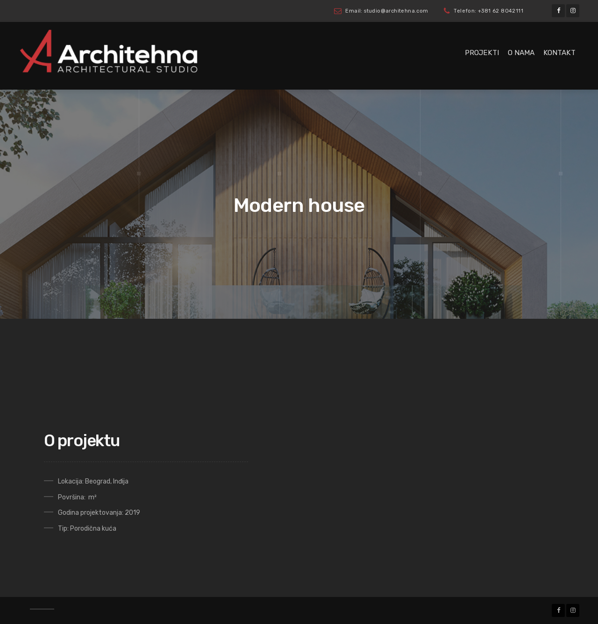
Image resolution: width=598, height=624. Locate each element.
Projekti (482, 53)
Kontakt (559, 53)
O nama (521, 53)
